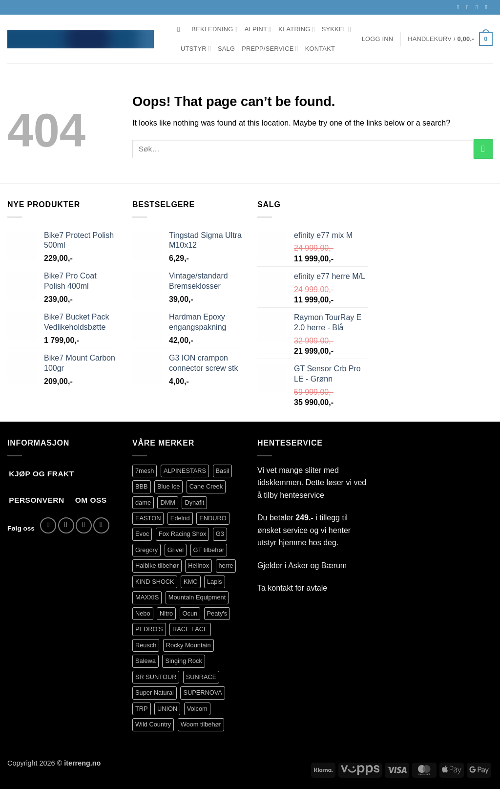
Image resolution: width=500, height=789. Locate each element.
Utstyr (196, 48)
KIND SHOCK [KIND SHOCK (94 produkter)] (154, 581)
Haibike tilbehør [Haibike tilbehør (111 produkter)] (157, 565)
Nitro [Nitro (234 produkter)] (166, 613)
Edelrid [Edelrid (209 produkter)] (180, 518)
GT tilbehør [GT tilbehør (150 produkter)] (209, 550)
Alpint (258, 29)
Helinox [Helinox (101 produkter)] (198, 565)
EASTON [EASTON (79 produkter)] (148, 518)
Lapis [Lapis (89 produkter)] (214, 581)
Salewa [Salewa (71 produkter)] (145, 660)
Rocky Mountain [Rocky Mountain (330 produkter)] (188, 645)
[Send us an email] (478, 7)
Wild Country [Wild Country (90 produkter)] (153, 724)
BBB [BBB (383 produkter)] (141, 486)
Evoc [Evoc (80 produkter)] (142, 533)
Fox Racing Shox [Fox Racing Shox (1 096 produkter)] (182, 533)
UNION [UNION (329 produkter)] (167, 708)
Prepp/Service (270, 48)
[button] (378, 39)
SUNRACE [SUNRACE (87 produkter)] (201, 677)
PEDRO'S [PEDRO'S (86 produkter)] (149, 629)
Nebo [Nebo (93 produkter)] (142, 613)
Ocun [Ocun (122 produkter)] (190, 613)
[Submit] (483, 148)
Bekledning (214, 29)
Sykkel (337, 29)
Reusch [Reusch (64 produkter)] (145, 645)
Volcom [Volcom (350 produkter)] (197, 708)
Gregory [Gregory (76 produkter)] (146, 550)
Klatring (296, 29)
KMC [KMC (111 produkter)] (190, 581)
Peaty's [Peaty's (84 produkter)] (217, 613)
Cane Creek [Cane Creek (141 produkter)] (206, 486)
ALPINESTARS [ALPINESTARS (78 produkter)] (185, 470)
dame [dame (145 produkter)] (143, 502)
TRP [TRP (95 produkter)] (141, 708)
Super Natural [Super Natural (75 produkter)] (154, 692)
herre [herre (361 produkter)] (226, 565)
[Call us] (488, 7)
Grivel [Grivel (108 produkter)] (175, 550)
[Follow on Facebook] (460, 7)
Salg (226, 48)
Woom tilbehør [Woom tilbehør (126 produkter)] (201, 724)
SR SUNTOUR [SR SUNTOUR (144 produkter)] (155, 677)
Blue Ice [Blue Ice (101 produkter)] (168, 486)
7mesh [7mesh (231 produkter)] (144, 470)
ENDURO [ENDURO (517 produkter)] (212, 518)
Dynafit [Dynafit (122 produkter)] (194, 502)
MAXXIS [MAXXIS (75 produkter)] (147, 597)
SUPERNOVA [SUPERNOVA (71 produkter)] (202, 692)
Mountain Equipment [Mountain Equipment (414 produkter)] (197, 597)
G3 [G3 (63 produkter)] (220, 533)
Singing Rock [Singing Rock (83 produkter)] (183, 660)
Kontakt (320, 48)
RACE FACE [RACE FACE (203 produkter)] (190, 629)
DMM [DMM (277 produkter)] (167, 502)
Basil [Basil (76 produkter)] (222, 470)
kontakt (280, 588)
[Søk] (181, 29)
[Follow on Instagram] (469, 7)
